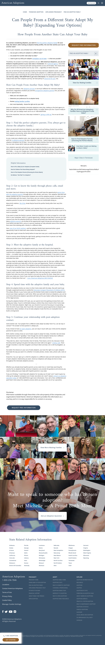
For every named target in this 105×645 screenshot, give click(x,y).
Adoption (79, 585)
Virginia (85, 548)
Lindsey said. (56, 343)
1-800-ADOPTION (10, 636)
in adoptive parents (18, 140)
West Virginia (87, 553)
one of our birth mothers (18, 228)
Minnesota (42, 558)
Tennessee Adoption (36, 12)
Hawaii (26, 550)
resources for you (49, 78)
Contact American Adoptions (12, 588)
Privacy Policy (7, 596)
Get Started (91, 3)
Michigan (41, 555)
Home (25, 12)
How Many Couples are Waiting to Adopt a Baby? (86, 147)
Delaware (12, 563)
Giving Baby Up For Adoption (37, 582)
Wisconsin (86, 555)
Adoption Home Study (59, 590)
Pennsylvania (72, 550)
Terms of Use (7, 592)
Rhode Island (72, 553)
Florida (26, 545)
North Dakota (58, 563)
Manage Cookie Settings (11, 604)
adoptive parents (15, 221)
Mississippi (42, 560)
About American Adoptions (85, 596)
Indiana (26, 558)
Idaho (25, 553)
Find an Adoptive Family (72, 12)
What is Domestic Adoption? (61, 585)
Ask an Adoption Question (52, 516)
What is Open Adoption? (60, 596)
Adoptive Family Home (59, 580)
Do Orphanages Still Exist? (85, 617)
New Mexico (57, 555)
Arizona (11, 550)
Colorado (12, 558)
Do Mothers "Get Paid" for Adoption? (21, 175)
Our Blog (79, 620)
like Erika (22, 203)
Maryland (42, 550)
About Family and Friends (36, 596)
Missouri (41, 563)
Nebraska (56, 545)
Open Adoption (33, 598)
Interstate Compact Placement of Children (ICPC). (49, 290)
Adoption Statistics (83, 607)
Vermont (85, 545)
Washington (86, 550)
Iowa (25, 560)
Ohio (55, 565)
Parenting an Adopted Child (85, 593)
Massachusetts (43, 553)
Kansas (26, 563)
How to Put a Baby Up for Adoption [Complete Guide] (25, 166)
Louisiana (42, 545)
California (12, 555)
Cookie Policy (7, 600)
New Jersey (57, 553)
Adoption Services (82, 598)
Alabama (12, 545)
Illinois (26, 555)
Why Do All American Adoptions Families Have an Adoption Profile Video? (84, 111)
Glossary (79, 612)
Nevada (56, 548)
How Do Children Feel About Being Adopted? (23, 169)
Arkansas (12, 553)
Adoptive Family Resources (61, 598)
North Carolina (58, 560)
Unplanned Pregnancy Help (37, 588)
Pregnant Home (33, 580)
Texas (70, 563)
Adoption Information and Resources (85, 581)
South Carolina (73, 555)
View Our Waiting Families (85, 83)
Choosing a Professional (60, 588)
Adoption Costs (57, 582)
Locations (5, 584)
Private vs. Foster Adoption (85, 601)
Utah (70, 565)
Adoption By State (82, 590)
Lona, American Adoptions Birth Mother (40, 278)
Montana (41, 565)
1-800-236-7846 (9, 580)
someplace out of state (39, 58)
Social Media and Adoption (85, 615)
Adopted (79, 588)
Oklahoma (72, 545)
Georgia (26, 548)
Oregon (71, 548)
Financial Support (34, 593)
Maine (41, 548)
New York (56, 558)
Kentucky (26, 565)
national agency (53, 64)
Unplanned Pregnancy (53, 12)
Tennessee (71, 560)
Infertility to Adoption (60, 593)
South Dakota (72, 558)
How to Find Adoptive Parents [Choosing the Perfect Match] (27, 172)
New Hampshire (58, 550)
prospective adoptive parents (44, 90)
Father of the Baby (34, 590)
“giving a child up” (46, 114)
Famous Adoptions (82, 609)
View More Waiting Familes (52, 448)
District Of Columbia (15, 565)
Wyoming (86, 558)
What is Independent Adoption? (86, 604)
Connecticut (12, 560)
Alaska (11, 548)
